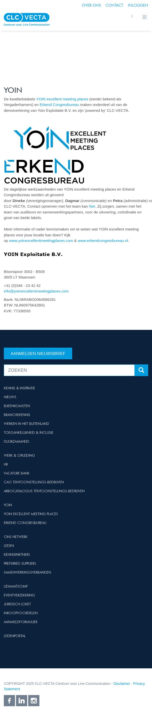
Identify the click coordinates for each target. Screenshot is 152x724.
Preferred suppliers (20, 563)
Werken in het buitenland (26, 424)
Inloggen (138, 5)
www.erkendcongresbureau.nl (103, 240)
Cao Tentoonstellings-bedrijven (34, 482)
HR (6, 464)
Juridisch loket (17, 604)
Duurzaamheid (16, 441)
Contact (114, 5)
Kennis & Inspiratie (19, 388)
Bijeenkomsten (17, 406)
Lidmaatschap (15, 586)
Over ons (91, 5)
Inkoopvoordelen (21, 613)
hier (92, 206)
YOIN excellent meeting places (62, 99)
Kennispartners (17, 554)
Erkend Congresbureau (59, 104)
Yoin (8, 505)
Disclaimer (121, 684)
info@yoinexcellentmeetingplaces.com (36, 291)
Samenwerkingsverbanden (27, 572)
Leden (9, 546)
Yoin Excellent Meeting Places (31, 514)
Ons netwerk (15, 537)
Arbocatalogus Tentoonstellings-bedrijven (44, 491)
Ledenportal (15, 636)
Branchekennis (17, 415)
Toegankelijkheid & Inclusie (28, 432)
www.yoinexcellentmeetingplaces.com (41, 240)
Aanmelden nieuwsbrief (38, 353)
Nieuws (10, 397)
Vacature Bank (16, 473)
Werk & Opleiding (19, 455)
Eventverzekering (19, 595)
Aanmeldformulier (20, 622)
